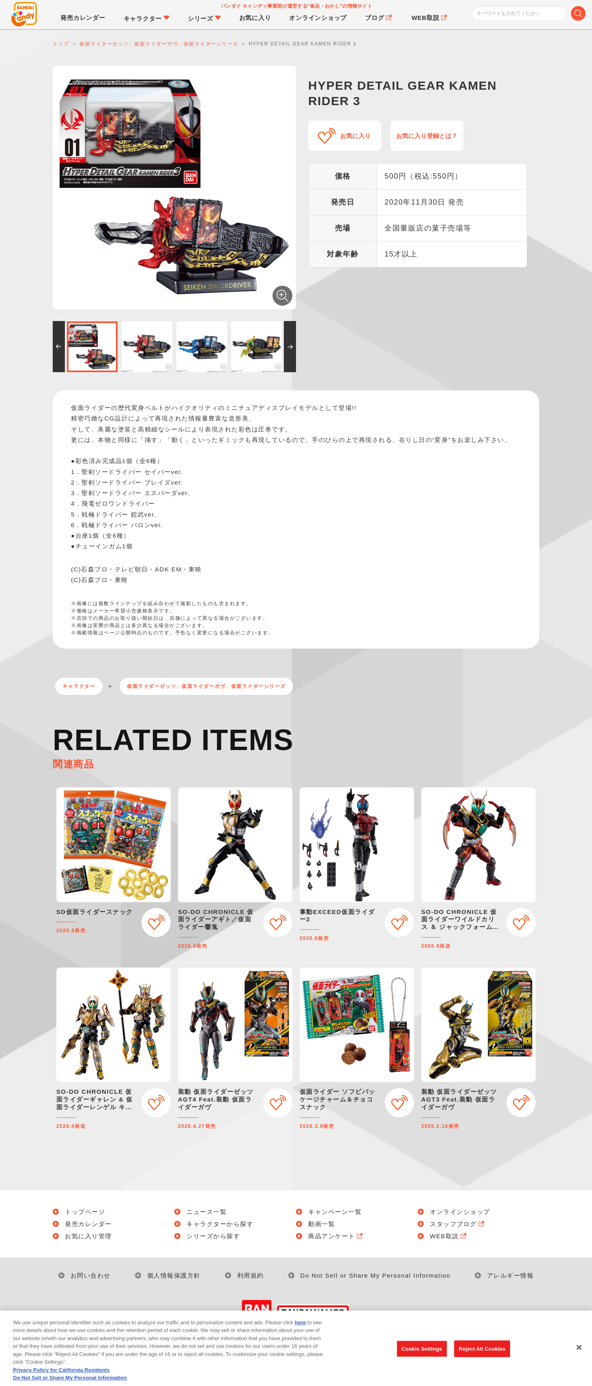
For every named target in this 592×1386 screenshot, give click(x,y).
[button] (59, 346)
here (300, 1326)
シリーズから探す (213, 1236)
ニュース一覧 (207, 1212)
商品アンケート (336, 1236)
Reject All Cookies (482, 1353)
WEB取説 (449, 1236)
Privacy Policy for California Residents (61, 1374)
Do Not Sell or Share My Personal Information (375, 1275)
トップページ (85, 1212)
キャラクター (78, 686)
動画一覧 (321, 1224)
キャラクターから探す (220, 1224)
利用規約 (250, 1275)
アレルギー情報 (510, 1275)
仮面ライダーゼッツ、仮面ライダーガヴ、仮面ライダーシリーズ (206, 686)
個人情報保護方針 (174, 1275)
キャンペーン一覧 (335, 1212)
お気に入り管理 (88, 1236)
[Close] (579, 1351)
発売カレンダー (88, 1224)
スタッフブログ (458, 1224)
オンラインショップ (460, 1212)
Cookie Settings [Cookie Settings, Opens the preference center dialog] (421, 1353)
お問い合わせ (91, 1275)
